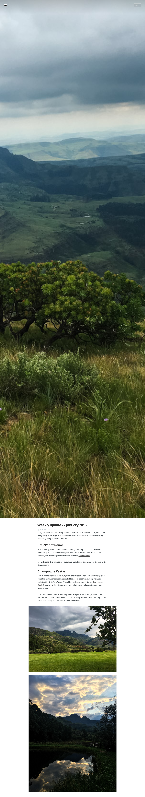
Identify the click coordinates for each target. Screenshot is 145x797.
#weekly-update (52, 530)
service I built (84, 556)
